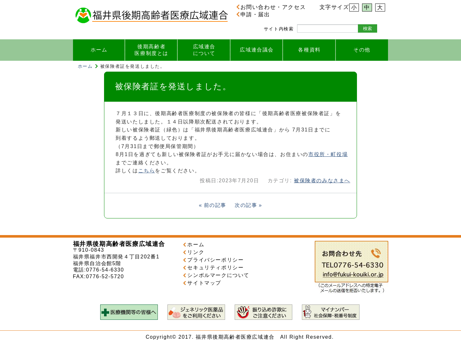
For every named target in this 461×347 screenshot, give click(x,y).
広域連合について (204, 50)
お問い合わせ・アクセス (271, 7)
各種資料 (309, 49)
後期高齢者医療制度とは (151, 50)
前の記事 (215, 205)
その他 (361, 49)
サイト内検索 (279, 28)
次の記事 (246, 205)
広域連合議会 (257, 49)
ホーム (99, 49)
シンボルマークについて (218, 275)
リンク (195, 252)
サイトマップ (204, 283)
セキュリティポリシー (215, 267)
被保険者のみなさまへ (322, 180)
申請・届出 (253, 14)
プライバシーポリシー (215, 260)
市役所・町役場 (328, 154)
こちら (146, 170)
